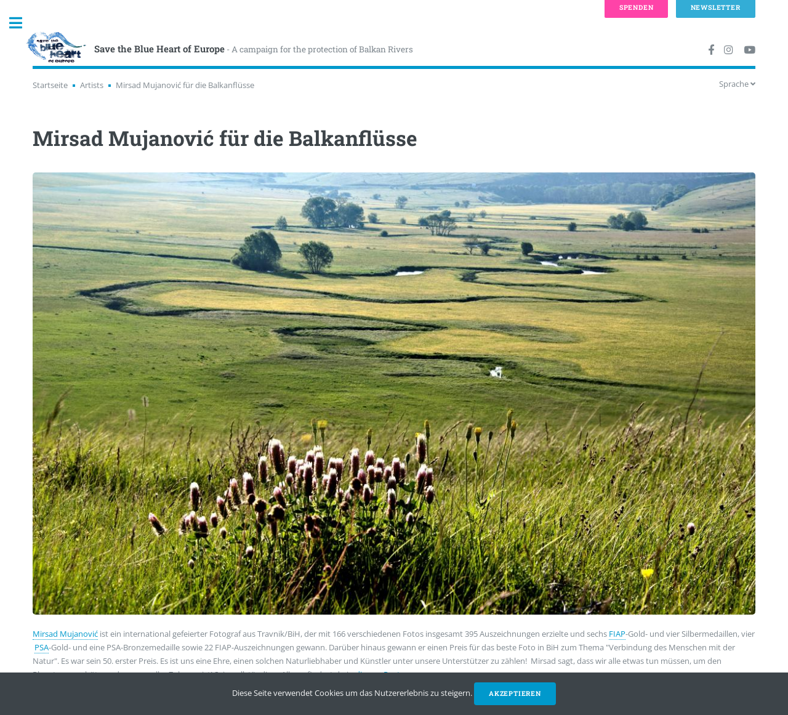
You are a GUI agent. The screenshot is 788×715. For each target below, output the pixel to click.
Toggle (22, 23)
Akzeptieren (515, 693)
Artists (91, 85)
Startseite (50, 85)
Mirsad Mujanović (65, 633)
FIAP (617, 633)
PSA (41, 647)
